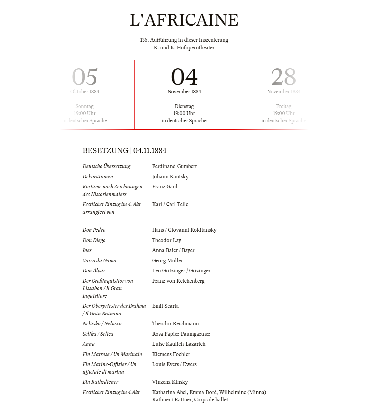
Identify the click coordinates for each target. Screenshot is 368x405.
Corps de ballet (211, 400)
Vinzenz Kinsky (170, 382)
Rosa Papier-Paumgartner (181, 334)
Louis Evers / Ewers (174, 364)
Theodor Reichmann (175, 324)
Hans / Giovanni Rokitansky (184, 230)
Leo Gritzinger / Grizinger (181, 271)
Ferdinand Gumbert (174, 166)
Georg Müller (167, 261)
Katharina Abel (169, 392)
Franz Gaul (165, 187)
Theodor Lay (166, 240)
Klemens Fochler (171, 354)
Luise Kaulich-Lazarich (178, 344)
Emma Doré (202, 392)
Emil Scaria (165, 306)
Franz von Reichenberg (178, 281)
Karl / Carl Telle (170, 204)
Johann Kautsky (170, 177)
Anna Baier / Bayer (173, 250)
